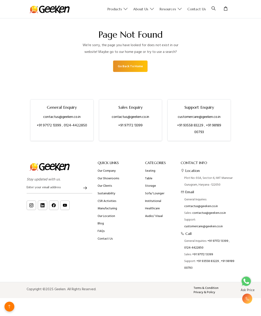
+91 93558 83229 (190, 125)
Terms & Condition (206, 288)
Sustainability (106, 195)
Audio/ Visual (154, 218)
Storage (150, 187)
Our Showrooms (108, 180)
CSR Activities (107, 203)
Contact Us (196, 9)
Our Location (106, 218)
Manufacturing (107, 210)
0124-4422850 (75, 125)
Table (148, 180)
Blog (101, 225)
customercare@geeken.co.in (199, 117)
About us (143, 9)
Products (117, 9)
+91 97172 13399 (49, 125)
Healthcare (152, 210)
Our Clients (105, 187)
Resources (171, 9)
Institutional (153, 203)
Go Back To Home (130, 66)
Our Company (107, 172)
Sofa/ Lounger (154, 195)
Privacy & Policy (204, 292)
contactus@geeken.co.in (62, 117)
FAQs (101, 233)
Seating (150, 172)
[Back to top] (9, 307)
